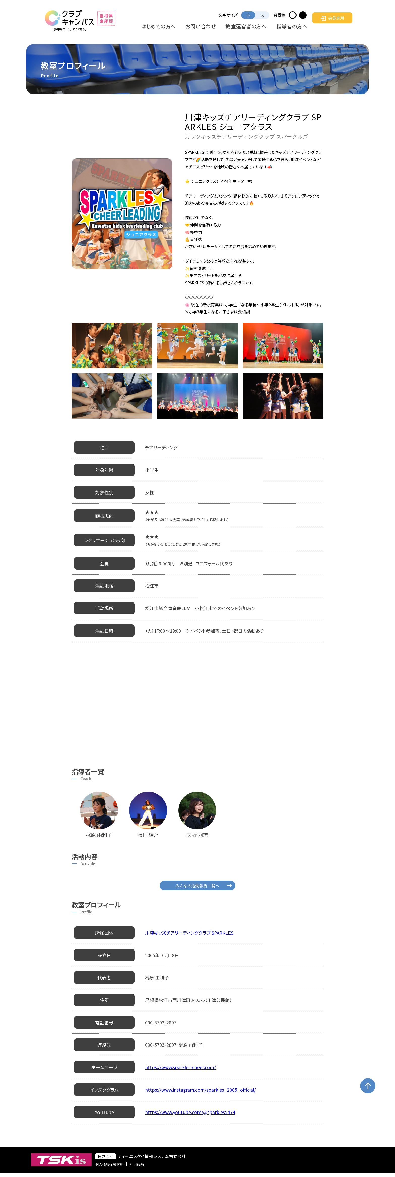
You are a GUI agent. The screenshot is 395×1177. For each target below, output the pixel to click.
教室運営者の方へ (263, 26)
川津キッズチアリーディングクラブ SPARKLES (189, 932)
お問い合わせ (230, 26)
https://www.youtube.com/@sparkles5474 (190, 1112)
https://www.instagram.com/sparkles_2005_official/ (200, 1089)
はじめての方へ (199, 26)
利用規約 (157, 1166)
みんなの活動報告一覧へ (197, 885)
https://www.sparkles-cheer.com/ (180, 1067)
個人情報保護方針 (129, 1166)
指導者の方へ (297, 26)
